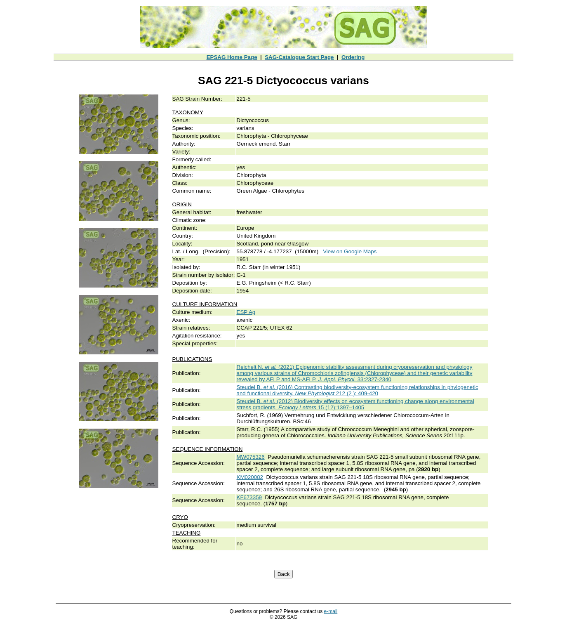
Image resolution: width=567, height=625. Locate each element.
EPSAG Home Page (232, 57)
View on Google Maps (349, 251)
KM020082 (250, 477)
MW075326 (251, 457)
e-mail (331, 611)
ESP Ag (246, 312)
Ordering (353, 57)
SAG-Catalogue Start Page (299, 57)
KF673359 (249, 497)
